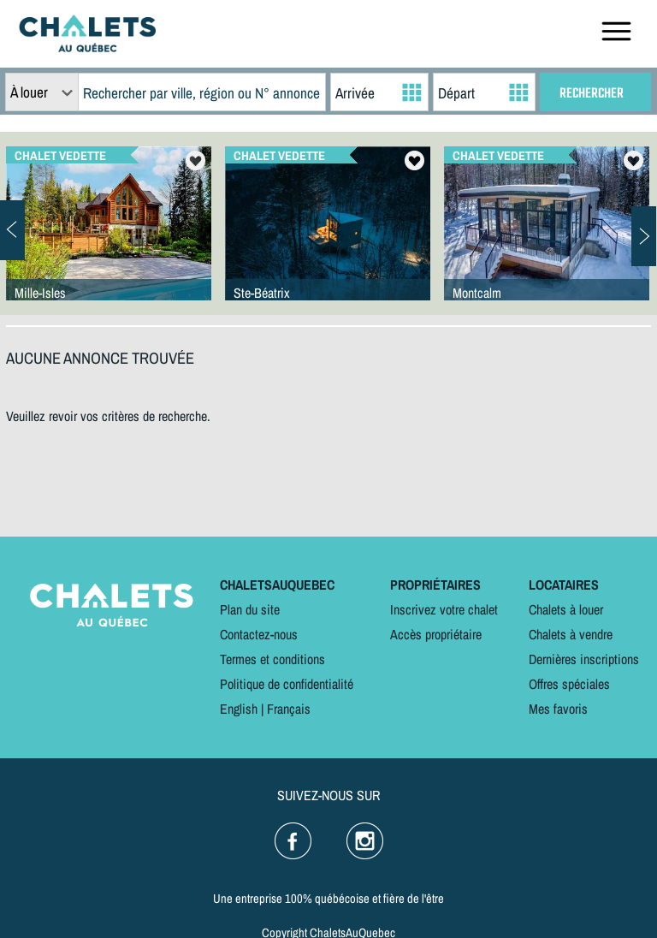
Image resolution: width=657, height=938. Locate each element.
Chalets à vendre (571, 634)
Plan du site (250, 609)
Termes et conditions (272, 659)
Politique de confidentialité (286, 683)
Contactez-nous (259, 634)
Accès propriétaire (436, 634)
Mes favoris (558, 708)
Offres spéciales (569, 683)
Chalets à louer (566, 609)
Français (289, 708)
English (238, 708)
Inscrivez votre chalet (444, 609)
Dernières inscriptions (584, 659)
